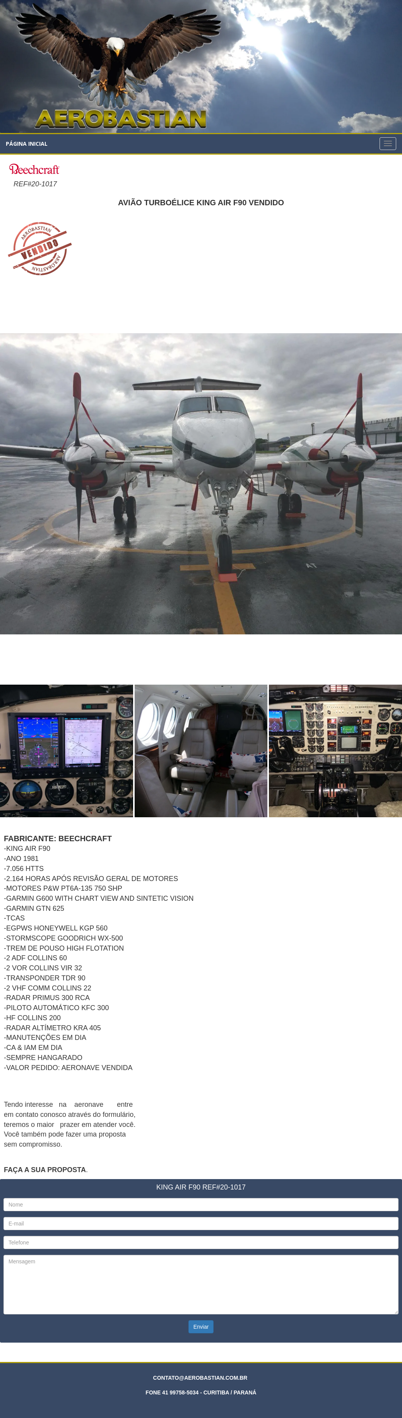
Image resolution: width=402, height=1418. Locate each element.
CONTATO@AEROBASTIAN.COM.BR (200, 1378)
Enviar (201, 1327)
